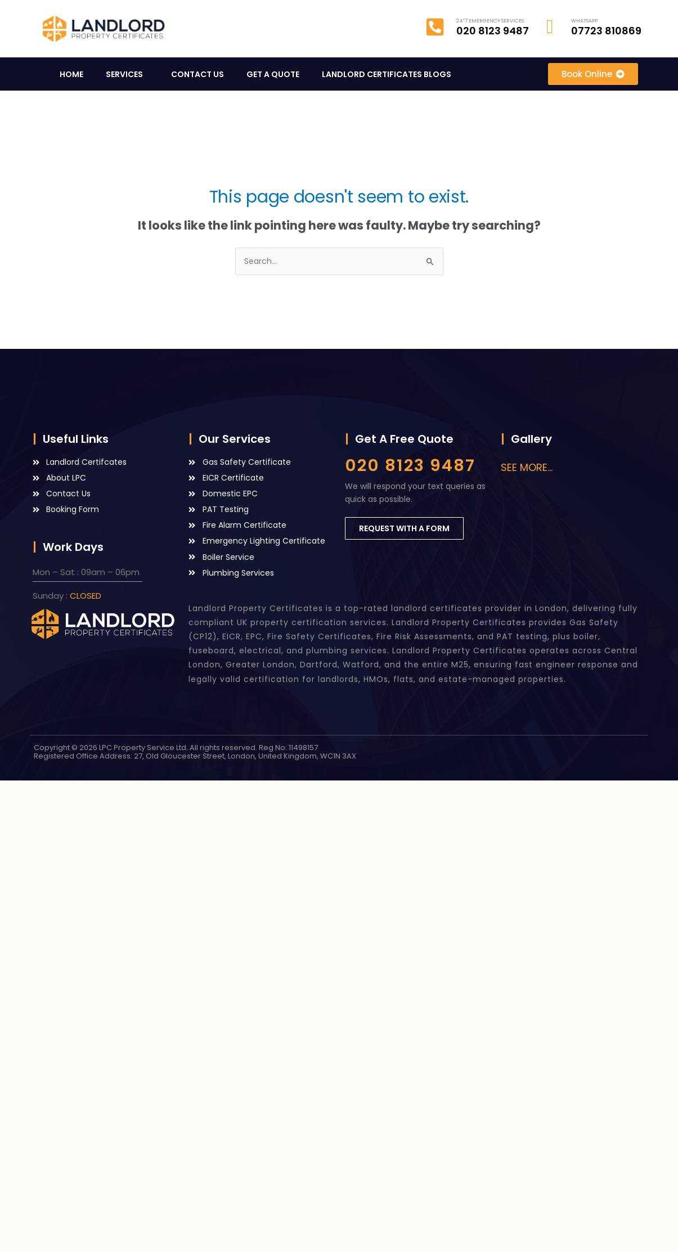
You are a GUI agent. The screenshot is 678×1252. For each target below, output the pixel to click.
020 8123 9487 (410, 465)
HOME (71, 74)
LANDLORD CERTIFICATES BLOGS (389, 74)
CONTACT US (197, 74)
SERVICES (127, 74)
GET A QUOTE (272, 74)
